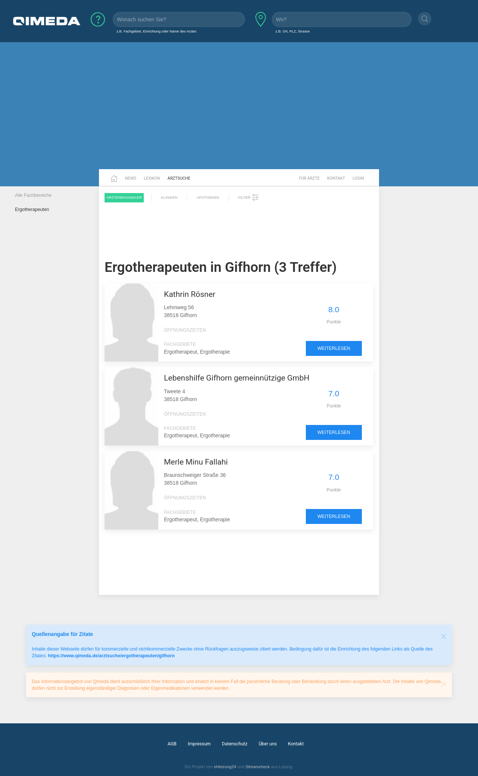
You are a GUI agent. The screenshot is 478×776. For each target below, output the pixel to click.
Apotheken (207, 197)
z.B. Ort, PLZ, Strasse (293, 31)
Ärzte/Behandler (124, 197)
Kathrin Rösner (189, 294)
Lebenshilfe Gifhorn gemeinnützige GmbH (237, 377)
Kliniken (169, 197)
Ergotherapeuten (32, 209)
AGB (172, 743)
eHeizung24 (225, 766)
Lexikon (152, 178)
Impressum (199, 743)
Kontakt (336, 178)
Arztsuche (179, 178)
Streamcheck (257, 766)
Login (358, 178)
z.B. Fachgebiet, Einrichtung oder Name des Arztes (156, 31)
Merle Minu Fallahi (196, 461)
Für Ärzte (309, 178)
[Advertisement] (239, 111)
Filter (248, 197)
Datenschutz (234, 743)
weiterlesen (333, 348)
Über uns (268, 743)
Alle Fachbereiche (33, 195)
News (130, 178)
